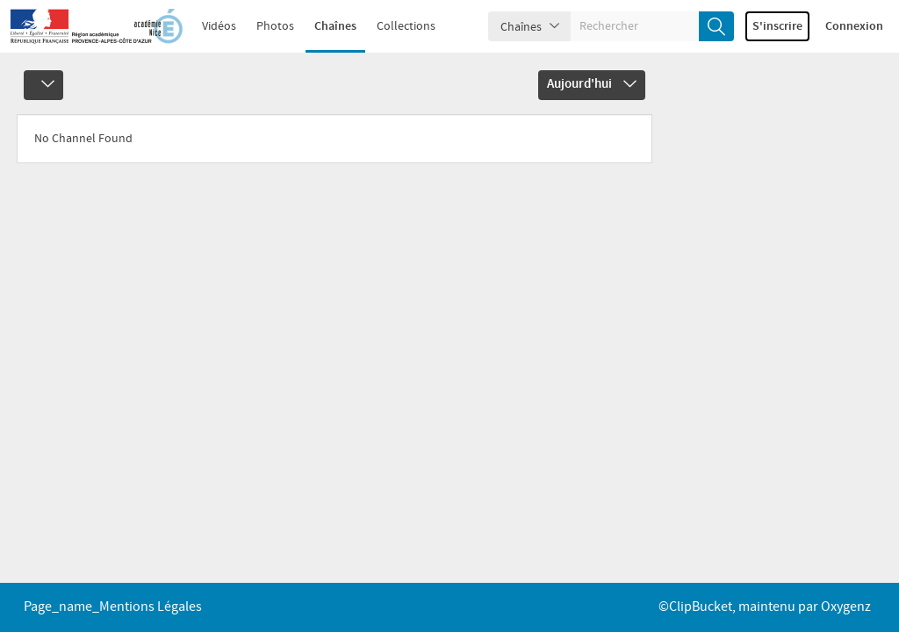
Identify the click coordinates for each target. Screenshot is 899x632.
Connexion (854, 26)
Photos (275, 26)
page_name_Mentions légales (113, 607)
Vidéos (219, 26)
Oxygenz (846, 607)
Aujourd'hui (591, 84)
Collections (406, 26)
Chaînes (335, 26)
